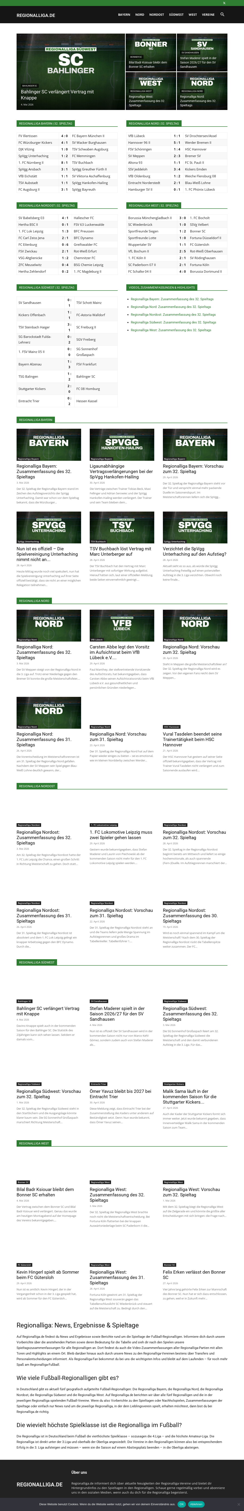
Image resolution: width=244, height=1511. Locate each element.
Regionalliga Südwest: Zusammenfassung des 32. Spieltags (173, 322)
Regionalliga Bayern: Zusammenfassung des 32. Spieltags (172, 299)
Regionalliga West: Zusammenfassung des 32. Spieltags (171, 330)
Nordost (156, 14)
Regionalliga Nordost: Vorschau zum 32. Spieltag (194, 835)
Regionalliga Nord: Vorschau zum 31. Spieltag (118, 737)
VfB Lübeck (97, 639)
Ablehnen (196, 1504)
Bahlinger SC (29, 86)
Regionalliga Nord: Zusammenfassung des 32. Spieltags (171, 307)
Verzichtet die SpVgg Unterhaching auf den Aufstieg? (194, 551)
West (193, 14)
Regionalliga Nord (192, 91)
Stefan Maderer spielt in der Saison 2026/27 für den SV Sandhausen (117, 1014)
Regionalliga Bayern (28, 458)
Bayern (124, 14)
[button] (222, 15)
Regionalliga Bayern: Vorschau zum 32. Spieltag (193, 469)
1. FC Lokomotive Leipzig (104, 824)
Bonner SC (136, 57)
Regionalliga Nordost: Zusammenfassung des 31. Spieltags (44, 916)
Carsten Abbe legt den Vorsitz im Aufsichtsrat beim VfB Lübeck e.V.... (119, 652)
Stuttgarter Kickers (174, 1084)
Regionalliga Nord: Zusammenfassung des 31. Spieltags (44, 739)
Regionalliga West (141, 91)
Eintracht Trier (98, 1084)
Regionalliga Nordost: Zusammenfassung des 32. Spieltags (173, 315)
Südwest (176, 14)
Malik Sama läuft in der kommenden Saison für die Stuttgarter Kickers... (189, 1097)
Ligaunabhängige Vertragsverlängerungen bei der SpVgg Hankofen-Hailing (121, 471)
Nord (139, 14)
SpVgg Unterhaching (28, 541)
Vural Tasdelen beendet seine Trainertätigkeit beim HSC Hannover (192, 739)
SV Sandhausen (190, 52)
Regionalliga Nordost (29, 824)
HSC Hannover (171, 726)
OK (182, 1504)
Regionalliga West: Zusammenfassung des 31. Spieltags (117, 1277)
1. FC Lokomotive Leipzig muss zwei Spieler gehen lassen (121, 835)
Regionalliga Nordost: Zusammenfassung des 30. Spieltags (190, 916)
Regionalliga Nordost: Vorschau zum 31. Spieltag (121, 913)
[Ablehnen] (238, 1504)
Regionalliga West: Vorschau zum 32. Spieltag (191, 1192)
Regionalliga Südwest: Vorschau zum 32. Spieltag (49, 1094)
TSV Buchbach (98, 541)
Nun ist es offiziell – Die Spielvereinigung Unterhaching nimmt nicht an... (47, 554)
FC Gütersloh (24, 1264)
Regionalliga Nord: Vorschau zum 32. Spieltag (191, 649)
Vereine (208, 14)
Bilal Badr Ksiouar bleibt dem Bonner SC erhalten (45, 1192)
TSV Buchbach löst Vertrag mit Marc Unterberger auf (120, 551)
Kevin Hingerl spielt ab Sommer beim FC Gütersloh (48, 1275)
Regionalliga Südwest (175, 1001)
